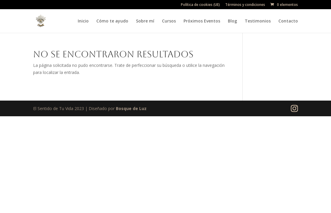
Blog (232, 21)
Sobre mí (145, 21)
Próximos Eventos (202, 21)
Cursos (169, 21)
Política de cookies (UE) (200, 5)
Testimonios (258, 21)
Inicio (83, 21)
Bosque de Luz (131, 108)
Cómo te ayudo (112, 21)
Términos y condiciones (245, 5)
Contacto (288, 21)
